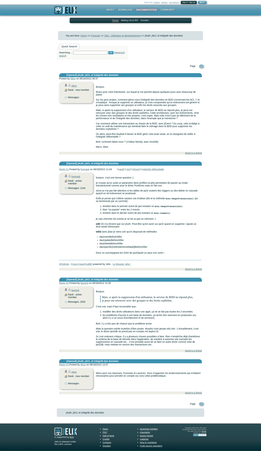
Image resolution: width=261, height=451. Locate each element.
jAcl (129, 169)
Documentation (146, 9)
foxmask (84, 169)
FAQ (105, 432)
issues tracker (146, 435)
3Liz (72, 437)
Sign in (185, 2)
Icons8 (204, 431)
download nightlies (149, 429)
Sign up (192, 2)
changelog (145, 432)
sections (164, 2)
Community (168, 9)
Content (157, 2)
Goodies (145, 20)
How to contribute (148, 442)
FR (204, 2)
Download (125, 9)
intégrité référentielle (153, 169)
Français (95, 35)
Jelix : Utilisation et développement (122, 35)
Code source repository (151, 446)
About (110, 9)
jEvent (136, 169)
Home (83, 35)
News (105, 429)
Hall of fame (108, 435)
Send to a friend (193, 153)
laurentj (84, 283)
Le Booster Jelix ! (122, 264)
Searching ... (66, 52)
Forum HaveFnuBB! (81, 264)
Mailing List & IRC (129, 20)
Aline (73, 78)
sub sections (174, 2)
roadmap (144, 439)
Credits (106, 439)
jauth (121, 169)
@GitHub (64, 264)
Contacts (107, 442)
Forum (115, 20)
